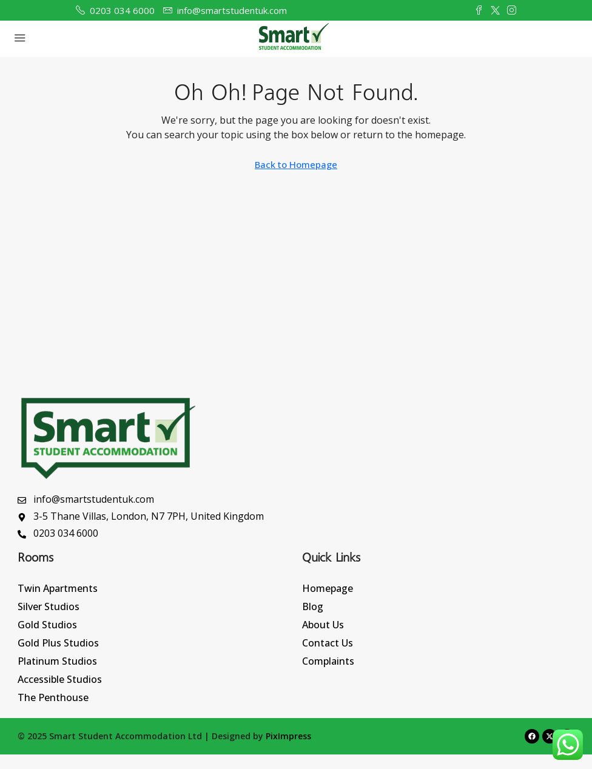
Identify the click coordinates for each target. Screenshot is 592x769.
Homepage (327, 588)
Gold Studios (47, 624)
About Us (323, 624)
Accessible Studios (60, 679)
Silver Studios (48, 606)
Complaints (328, 661)
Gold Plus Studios (58, 643)
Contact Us (327, 643)
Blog (312, 606)
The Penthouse (53, 697)
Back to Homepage (296, 164)
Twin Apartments (58, 588)
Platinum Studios (57, 661)
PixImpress (288, 736)
